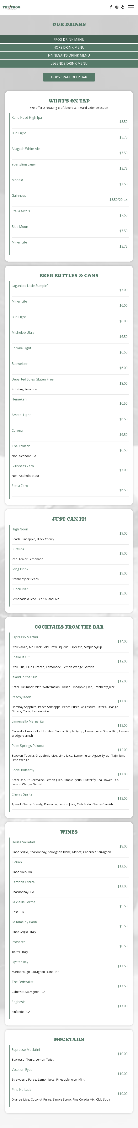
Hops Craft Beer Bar (69, 77)
